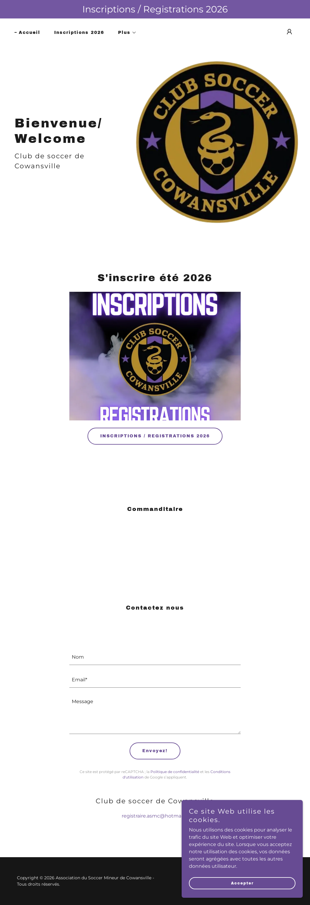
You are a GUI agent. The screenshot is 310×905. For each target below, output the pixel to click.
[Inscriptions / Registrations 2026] (155, 9)
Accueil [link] (29, 32)
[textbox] (154, 657)
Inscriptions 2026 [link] (79, 32)
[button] (125, 32)
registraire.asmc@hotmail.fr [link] (155, 816)
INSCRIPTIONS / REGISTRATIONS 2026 (155, 436)
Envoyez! (155, 751)
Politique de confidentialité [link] (174, 771)
